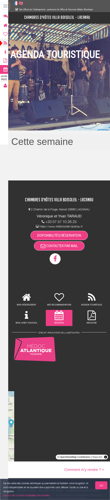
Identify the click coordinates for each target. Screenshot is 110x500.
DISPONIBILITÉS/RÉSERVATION (60, 235)
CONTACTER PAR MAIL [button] (60, 246)
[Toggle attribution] (105, 457)
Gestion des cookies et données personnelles (26, 495)
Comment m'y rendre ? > (84, 470)
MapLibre (97, 457)
